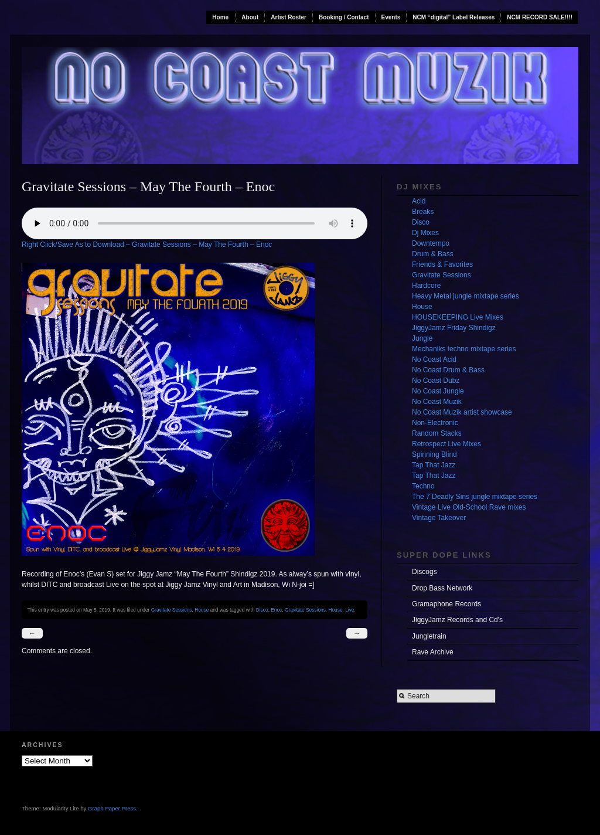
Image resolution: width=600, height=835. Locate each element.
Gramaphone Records (446, 604)
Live (349, 610)
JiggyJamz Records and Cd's (457, 620)
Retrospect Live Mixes (446, 444)
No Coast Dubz (435, 380)
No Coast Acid (434, 359)
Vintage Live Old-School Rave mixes (469, 507)
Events (391, 17)
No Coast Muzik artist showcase (462, 412)
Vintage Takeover (439, 518)
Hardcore (426, 285)
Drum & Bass (433, 254)
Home (220, 17)
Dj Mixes (425, 233)
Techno (423, 486)
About (249, 17)
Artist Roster (288, 17)
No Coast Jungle (438, 391)
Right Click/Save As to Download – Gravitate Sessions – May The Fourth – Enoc (147, 244)
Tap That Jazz (433, 465)
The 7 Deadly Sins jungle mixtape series (474, 497)
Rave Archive (433, 652)
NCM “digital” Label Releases (453, 17)
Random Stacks (437, 433)
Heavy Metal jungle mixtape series (465, 296)
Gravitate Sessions (171, 610)
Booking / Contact (344, 17)
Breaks (423, 212)
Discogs (424, 572)
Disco (262, 610)
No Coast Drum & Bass (448, 370)
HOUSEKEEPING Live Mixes (457, 317)
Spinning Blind (434, 454)
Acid (418, 201)
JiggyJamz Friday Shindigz (454, 328)
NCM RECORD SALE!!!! (539, 17)
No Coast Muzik (437, 402)
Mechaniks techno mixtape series (464, 349)
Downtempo (430, 243)
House (202, 610)
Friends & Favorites (442, 264)
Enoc (276, 610)
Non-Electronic (435, 423)
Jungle (422, 338)
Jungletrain (429, 636)
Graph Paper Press (112, 808)
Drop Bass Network (442, 588)
